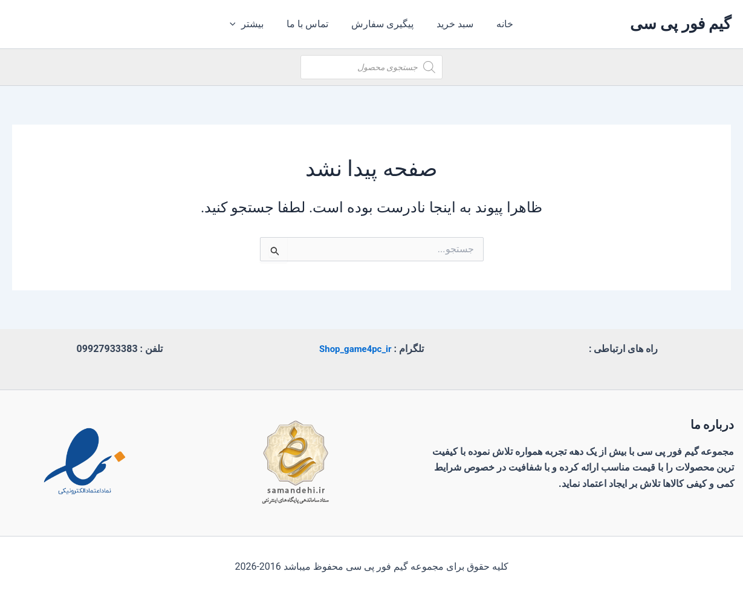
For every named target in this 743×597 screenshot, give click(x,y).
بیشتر (254, 24)
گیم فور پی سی (680, 24)
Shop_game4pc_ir (355, 348)
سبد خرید (451, 24)
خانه (497, 24)
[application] (243, 24)
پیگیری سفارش (382, 24)
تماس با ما (311, 24)
